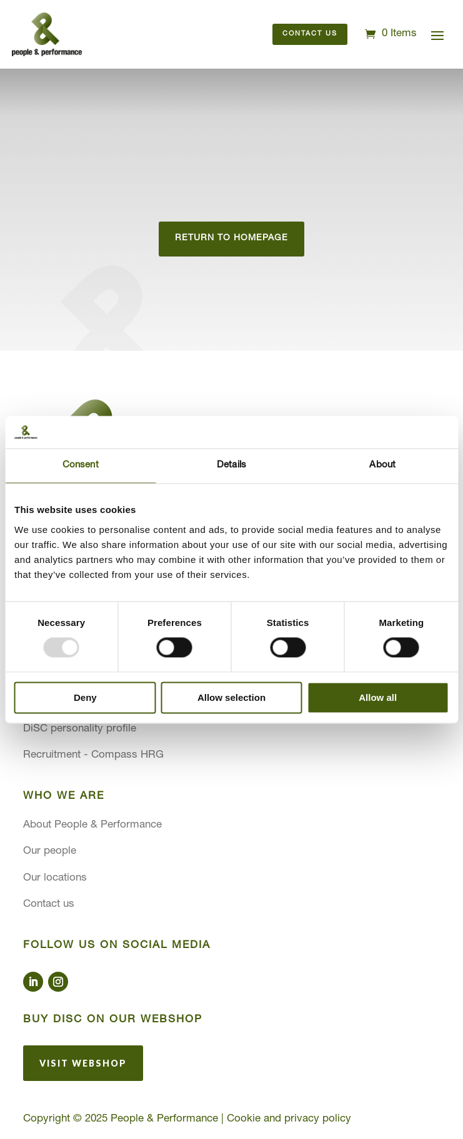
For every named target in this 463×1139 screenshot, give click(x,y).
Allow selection (231, 697)
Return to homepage (231, 238)
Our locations (55, 878)
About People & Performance (92, 825)
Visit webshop (83, 1063)
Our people (49, 851)
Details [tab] (231, 465)
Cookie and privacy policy (289, 1119)
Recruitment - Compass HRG (93, 755)
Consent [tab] (80, 465)
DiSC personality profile (79, 729)
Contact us (309, 34)
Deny (85, 697)
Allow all (378, 697)
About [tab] (382, 465)
